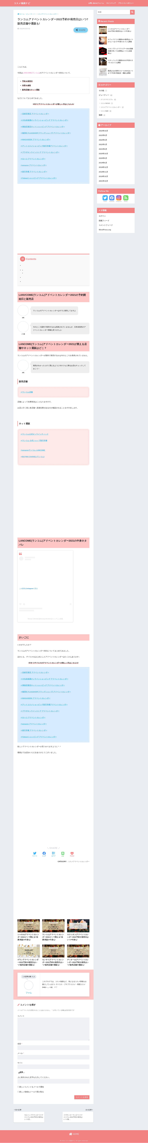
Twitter (105, 202)
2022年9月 (103, 135)
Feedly (126, 202)
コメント (20, 1016)
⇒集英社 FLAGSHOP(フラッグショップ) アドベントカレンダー (45, 133)
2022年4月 (103, 140)
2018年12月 (103, 168)
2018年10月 (103, 177)
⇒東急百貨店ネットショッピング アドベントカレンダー (42, 127)
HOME (74, 1134)
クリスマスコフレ (108, 99)
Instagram (119, 202)
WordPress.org (105, 230)
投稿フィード (104, 221)
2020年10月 (103, 154)
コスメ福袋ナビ (23, 3)
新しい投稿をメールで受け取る (31, 1092)
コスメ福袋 (106, 111)
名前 (19, 1044)
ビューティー (106, 95)
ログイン (102, 216)
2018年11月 (103, 172)
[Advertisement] (53, 49)
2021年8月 (103, 149)
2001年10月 (103, 181)
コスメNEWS (107, 103)
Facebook (111, 202)
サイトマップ (111, 3)
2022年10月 (103, 131)
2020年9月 (103, 158)
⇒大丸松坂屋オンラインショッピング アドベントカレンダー (44, 120)
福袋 (102, 115)
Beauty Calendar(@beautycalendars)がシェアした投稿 (45, 619)
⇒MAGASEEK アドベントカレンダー (35, 140)
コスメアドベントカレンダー (78, 861)
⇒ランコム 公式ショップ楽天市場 (33, 441)
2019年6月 (103, 163)
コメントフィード (106, 226)
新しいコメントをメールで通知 (31, 1087)
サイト (20, 1063)
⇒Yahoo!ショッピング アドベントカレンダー (38, 178)
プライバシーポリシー (126, 3)
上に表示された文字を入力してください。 (34, 1077)
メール (20, 1053)
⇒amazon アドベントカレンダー (33, 165)
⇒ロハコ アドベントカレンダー (32, 159)
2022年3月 (103, 145)
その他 (103, 90)
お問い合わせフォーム (96, 3)
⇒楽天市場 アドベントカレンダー (33, 172)
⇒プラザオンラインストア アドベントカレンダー (39, 152)
